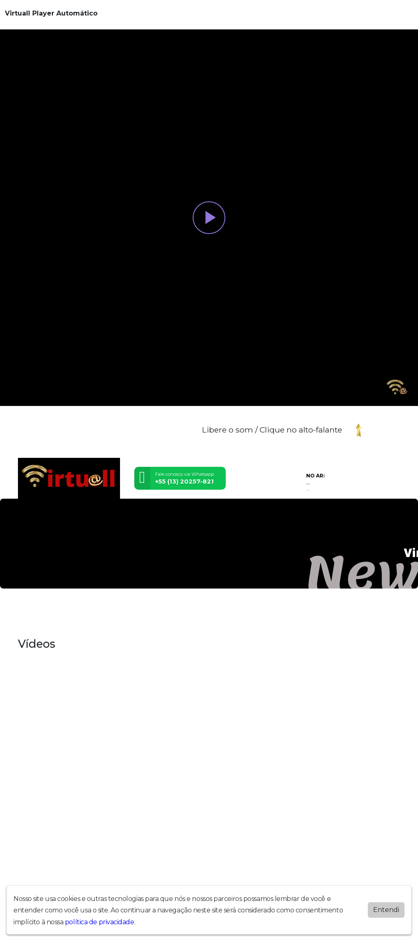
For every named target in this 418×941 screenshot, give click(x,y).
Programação (173, 610)
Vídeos (237, 610)
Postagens (134, 610)
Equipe (103, 610)
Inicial (28, 610)
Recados (210, 610)
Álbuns (51, 610)
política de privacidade (99, 922)
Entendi (386, 910)
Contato (77, 610)
